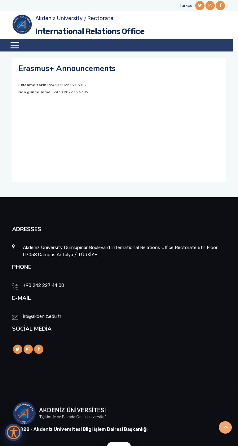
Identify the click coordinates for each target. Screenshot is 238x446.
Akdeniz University (59, 18)
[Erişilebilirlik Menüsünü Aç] (13, 432)
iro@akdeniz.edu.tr (42, 316)
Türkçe (186, 5)
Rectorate (100, 18)
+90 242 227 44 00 (43, 285)
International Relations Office (89, 31)
